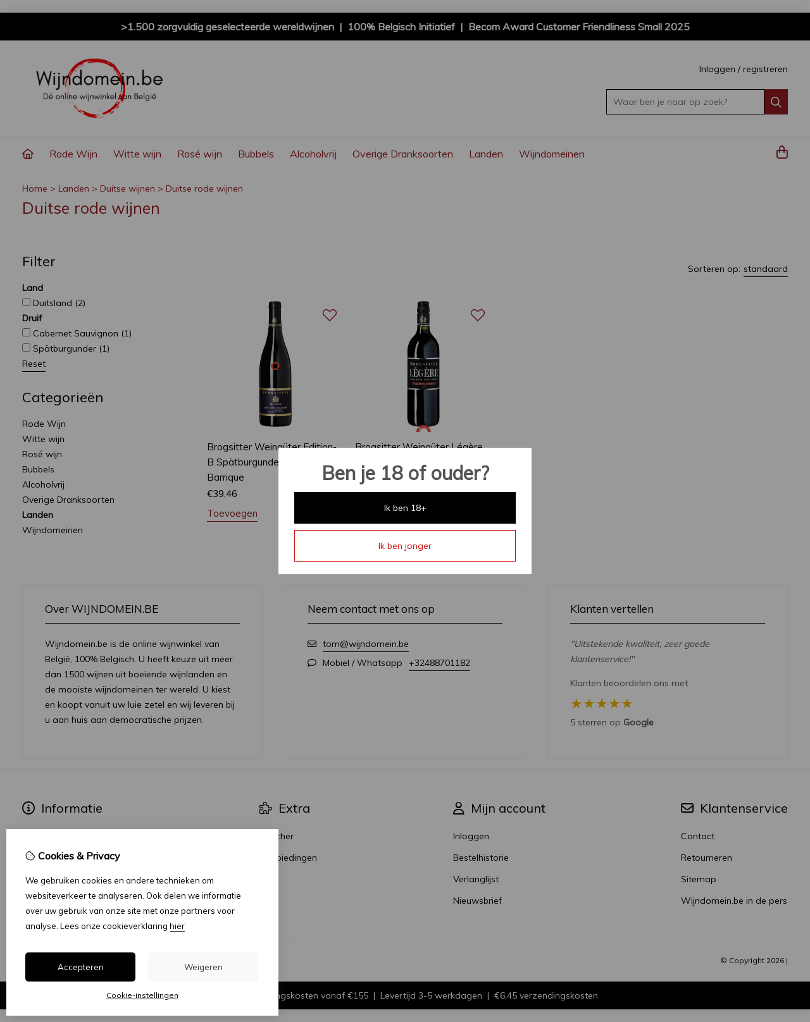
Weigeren (203, 967)
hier (177, 926)
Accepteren (81, 967)
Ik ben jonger (405, 545)
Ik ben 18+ (405, 508)
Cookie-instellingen (142, 995)
